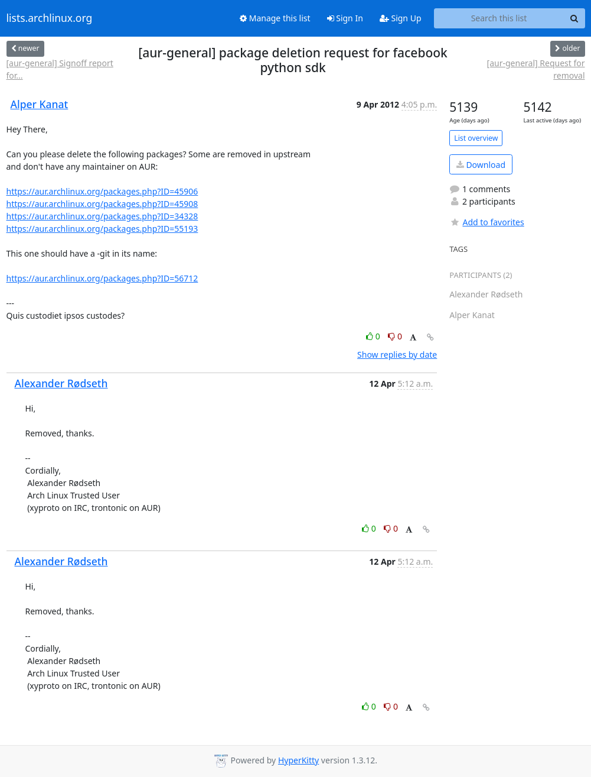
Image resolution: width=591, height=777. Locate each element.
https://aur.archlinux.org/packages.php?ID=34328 (102, 216)
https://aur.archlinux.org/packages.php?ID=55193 (102, 228)
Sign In (345, 18)
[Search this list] (499, 18)
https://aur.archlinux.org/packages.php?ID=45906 (102, 191)
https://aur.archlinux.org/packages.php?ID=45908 (102, 203)
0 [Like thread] (374, 336)
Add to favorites (486, 222)
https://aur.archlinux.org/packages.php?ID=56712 (102, 278)
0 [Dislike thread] (395, 336)
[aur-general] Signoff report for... (59, 69)
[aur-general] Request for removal (536, 69)
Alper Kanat (39, 104)
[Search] (574, 18)
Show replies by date (397, 354)
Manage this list (275, 18)
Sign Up (401, 18)
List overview (476, 138)
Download (480, 164)
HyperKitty (298, 760)
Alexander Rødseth (61, 383)
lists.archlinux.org (49, 18)
